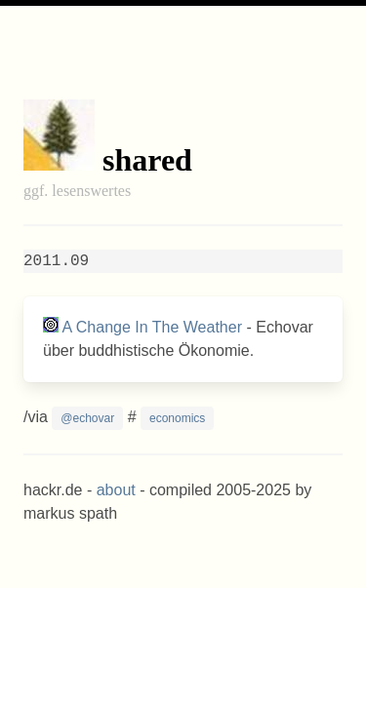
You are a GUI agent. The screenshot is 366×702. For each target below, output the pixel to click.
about (116, 490)
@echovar (87, 418)
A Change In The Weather (152, 327)
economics (177, 418)
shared (147, 159)
